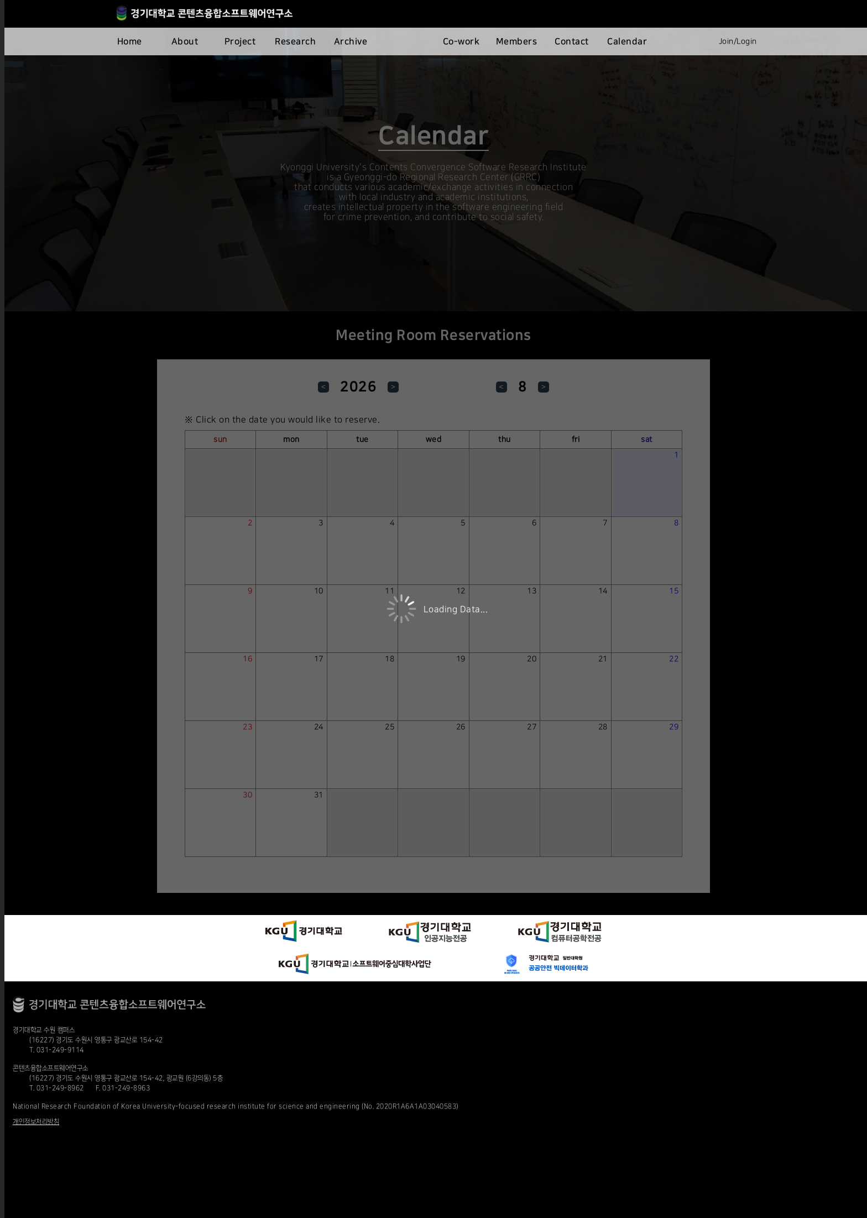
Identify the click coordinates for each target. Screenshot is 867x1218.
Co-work (461, 41)
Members (516, 41)
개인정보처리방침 (36, 1122)
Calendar (627, 41)
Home (129, 41)
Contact (572, 41)
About (185, 41)
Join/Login (738, 41)
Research (295, 41)
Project (240, 41)
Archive (351, 41)
